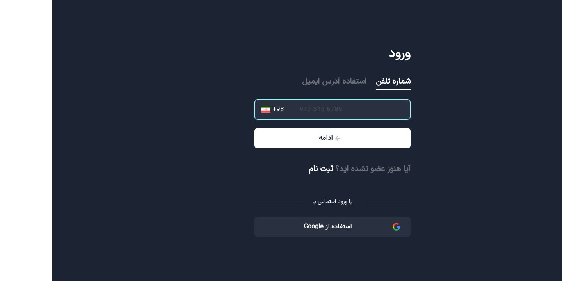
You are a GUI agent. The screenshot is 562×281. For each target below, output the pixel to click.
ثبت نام (269, 169)
